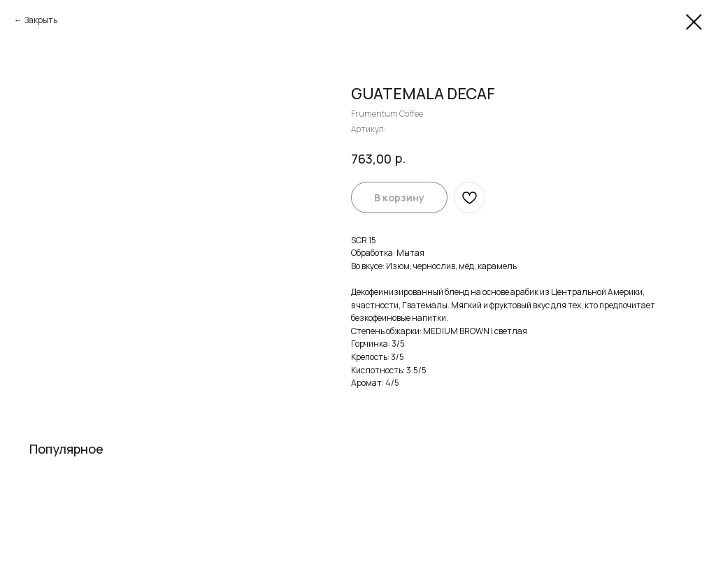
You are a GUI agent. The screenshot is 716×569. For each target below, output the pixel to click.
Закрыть (40, 20)
